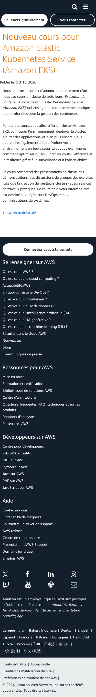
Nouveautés (12, 340)
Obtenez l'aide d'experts (22, 517)
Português (60, 637)
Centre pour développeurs (23, 446)
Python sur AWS (15, 467)
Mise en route (13, 376)
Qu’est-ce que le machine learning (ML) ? (35, 326)
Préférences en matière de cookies (30, 678)
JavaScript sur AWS (18, 487)
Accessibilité (40, 664)
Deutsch (67, 630)
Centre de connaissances (22, 537)
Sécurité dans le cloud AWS (24, 333)
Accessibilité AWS (16, 285)
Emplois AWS (13, 558)
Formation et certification (23, 383)
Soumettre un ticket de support (27, 524)
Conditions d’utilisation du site (27, 671)
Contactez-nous (15, 510)
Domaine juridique (18, 551)
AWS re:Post (12, 530)
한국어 (64, 644)
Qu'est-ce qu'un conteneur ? (25, 299)
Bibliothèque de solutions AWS (27, 390)
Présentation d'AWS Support (25, 544)
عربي (21, 630)
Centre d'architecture (19, 397)
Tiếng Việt (80, 637)
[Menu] (85, 6)
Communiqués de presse (22, 354)
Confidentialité (14, 664)
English (83, 630)
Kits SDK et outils (17, 453)
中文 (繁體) (32, 651)
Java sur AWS (13, 473)
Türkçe (8, 644)
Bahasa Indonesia (43, 630)
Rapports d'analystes (19, 416)
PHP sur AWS (13, 480)
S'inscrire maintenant (19, 212)
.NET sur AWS (13, 460)
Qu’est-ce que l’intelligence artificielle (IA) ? (37, 313)
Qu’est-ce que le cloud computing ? (31, 278)
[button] (24, 20)
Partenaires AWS (16, 423)
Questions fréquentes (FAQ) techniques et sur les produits (41, 407)
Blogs (7, 347)
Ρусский (23, 644)
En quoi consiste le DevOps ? (26, 292)
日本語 (49, 644)
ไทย (37, 644)
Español (9, 637)
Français (25, 637)
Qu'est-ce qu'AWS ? (18, 271)
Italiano (42, 637)
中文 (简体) (11, 651)
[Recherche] (74, 6)
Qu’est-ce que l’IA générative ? (27, 319)
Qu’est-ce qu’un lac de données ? (29, 306)
